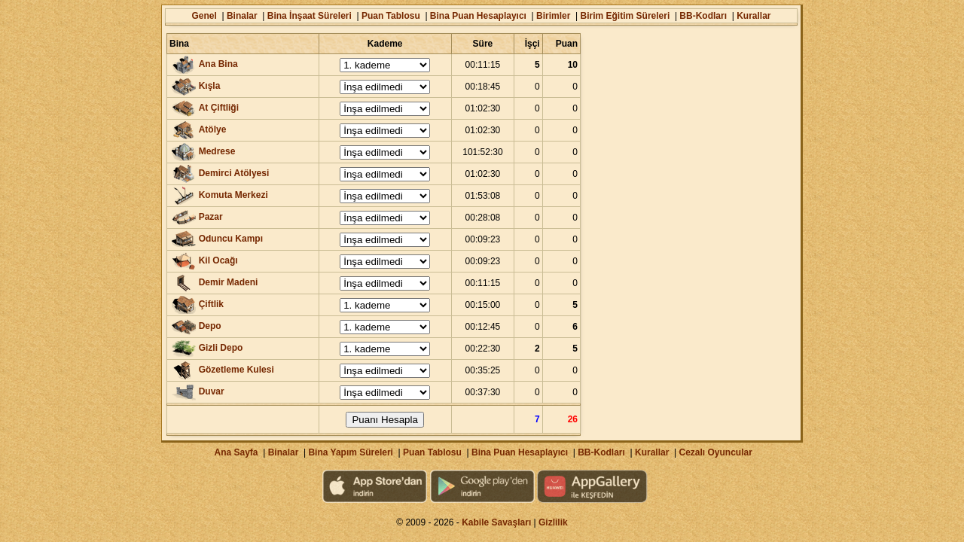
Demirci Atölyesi (234, 173)
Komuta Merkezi (233, 195)
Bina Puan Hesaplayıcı (478, 16)
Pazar (211, 217)
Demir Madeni (228, 282)
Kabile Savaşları (496, 522)
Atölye (213, 129)
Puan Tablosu (391, 16)
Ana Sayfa (236, 452)
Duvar (211, 391)
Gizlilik (553, 522)
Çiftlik (211, 304)
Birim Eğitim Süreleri (625, 16)
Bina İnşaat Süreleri (309, 16)
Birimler (553, 16)
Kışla (210, 86)
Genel (203, 16)
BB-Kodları (703, 16)
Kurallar (753, 16)
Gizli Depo (221, 348)
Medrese (217, 151)
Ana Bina (218, 64)
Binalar (242, 16)
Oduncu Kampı (231, 238)
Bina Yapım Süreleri (350, 452)
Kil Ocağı (218, 260)
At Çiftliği (219, 107)
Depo (210, 326)
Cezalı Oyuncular (715, 452)
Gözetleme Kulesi (236, 369)
